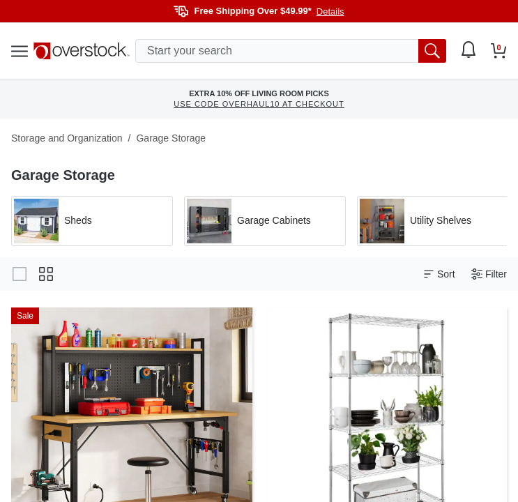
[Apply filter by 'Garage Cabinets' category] (265, 221)
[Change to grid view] (46, 274)
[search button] (432, 51)
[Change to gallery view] (19, 274)
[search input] (290, 51)
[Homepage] (81, 51)
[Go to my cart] (499, 51)
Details (330, 11)
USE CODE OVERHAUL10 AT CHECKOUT (259, 104)
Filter (489, 274)
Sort (439, 274)
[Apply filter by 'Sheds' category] (92, 221)
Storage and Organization (67, 138)
